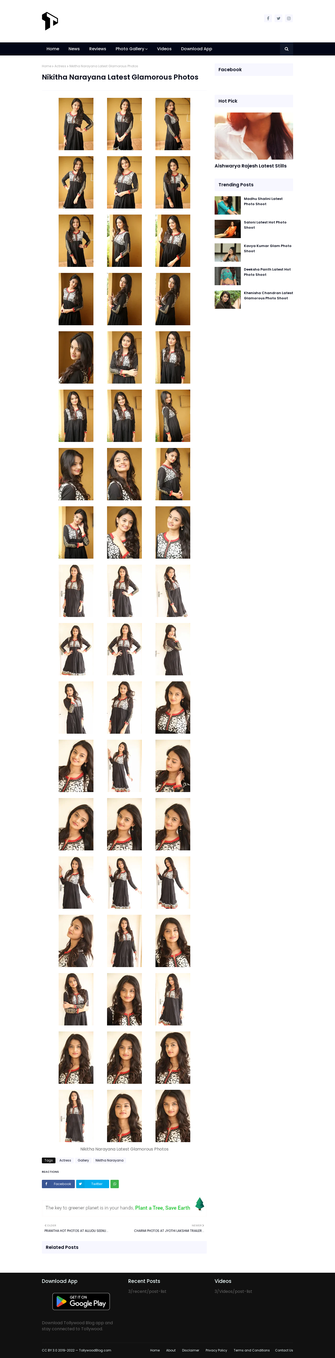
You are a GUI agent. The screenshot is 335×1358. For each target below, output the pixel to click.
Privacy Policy (216, 1350)
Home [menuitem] (53, 49)
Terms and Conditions (252, 1350)
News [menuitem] (74, 49)
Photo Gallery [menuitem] (130, 49)
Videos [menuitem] (164, 49)
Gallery (83, 1160)
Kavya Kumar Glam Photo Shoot (268, 248)
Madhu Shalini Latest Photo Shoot (263, 201)
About (171, 1350)
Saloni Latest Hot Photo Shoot (265, 225)
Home (46, 66)
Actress (60, 66)
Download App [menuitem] (196, 49)
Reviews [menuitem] (97, 49)
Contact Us (284, 1350)
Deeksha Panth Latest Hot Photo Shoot (267, 272)
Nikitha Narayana (110, 1160)
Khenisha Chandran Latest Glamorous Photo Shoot (268, 295)
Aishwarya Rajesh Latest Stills (251, 165)
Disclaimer (190, 1350)
